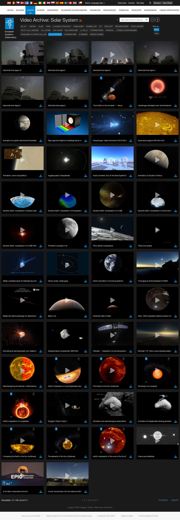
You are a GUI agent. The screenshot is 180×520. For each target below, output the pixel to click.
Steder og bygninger (126, 30)
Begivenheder (109, 10)
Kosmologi (91, 26)
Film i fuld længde (30, 30)
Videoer (30, 12)
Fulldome (45, 30)
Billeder (20, 10)
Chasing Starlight (62, 26)
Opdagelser (95, 10)
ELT (100, 26)
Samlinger (78, 26)
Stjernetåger (96, 30)
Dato (156, 33)
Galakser (57, 30)
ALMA (41, 26)
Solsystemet (55, 34)
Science (157, 3)
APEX (48, 26)
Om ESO (10, 10)
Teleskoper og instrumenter (74, 10)
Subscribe (122, 3)
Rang (156, 29)
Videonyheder (96, 34)
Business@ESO (150, 10)
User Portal (167, 3)
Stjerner (83, 34)
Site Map (140, 3)
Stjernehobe (70, 34)
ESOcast (109, 26)
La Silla (84, 30)
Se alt (24, 26)
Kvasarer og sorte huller (33, 34)
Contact (131, 3)
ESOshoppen (52, 10)
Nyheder (40, 10)
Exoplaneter (137, 26)
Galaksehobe (71, 30)
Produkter (136, 10)
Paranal (110, 30)
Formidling (124, 10)
